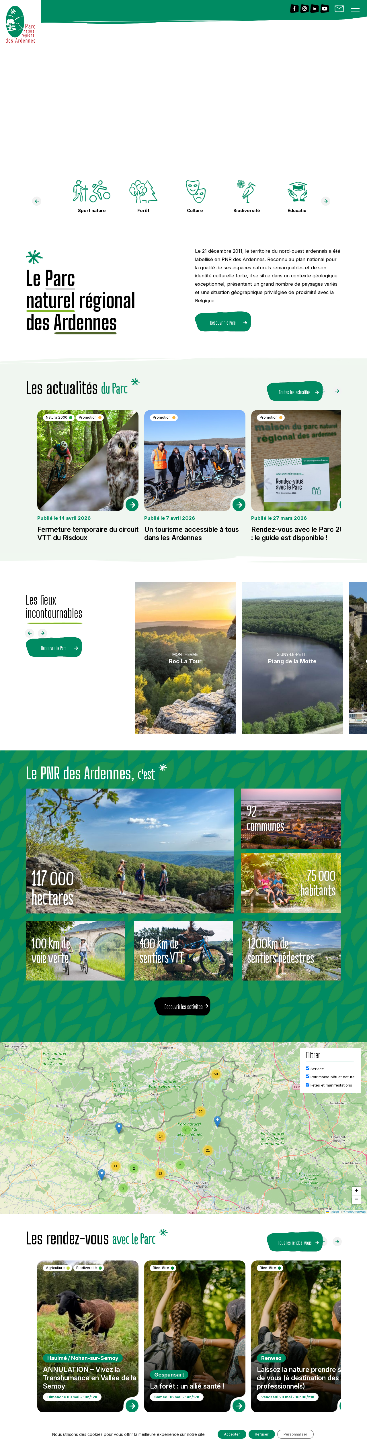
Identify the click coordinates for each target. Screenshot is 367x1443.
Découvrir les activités (184, 1002)
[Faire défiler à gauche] (325, 389)
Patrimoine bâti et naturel (331, 1073)
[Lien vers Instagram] (304, 9)
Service (315, 1065)
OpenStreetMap (355, 1208)
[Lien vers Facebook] (294, 9)
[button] (217, 1118)
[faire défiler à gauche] (39, 202)
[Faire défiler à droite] (339, 389)
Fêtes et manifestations (329, 1081)
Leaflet (332, 1208)
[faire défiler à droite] (328, 202)
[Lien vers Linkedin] (314, 9)
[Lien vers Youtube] (324, 9)
